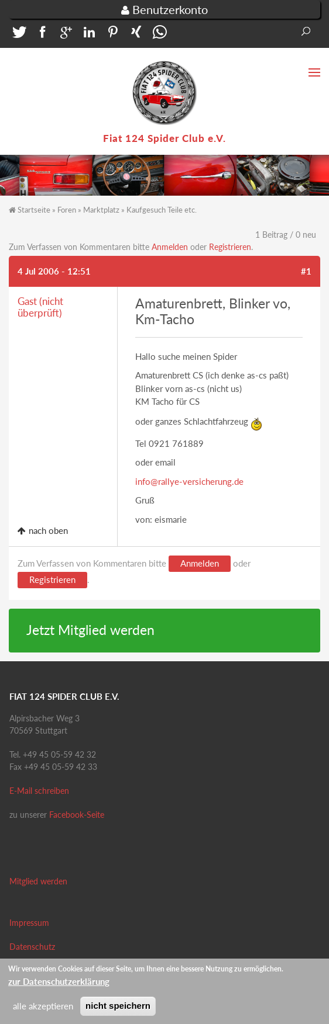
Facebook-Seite (76, 815)
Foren (66, 209)
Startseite (34, 209)
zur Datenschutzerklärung (58, 984)
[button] (17, 35)
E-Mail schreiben (39, 791)
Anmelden (170, 247)
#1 (306, 271)
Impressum (29, 923)
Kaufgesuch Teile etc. (161, 209)
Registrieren (230, 247)
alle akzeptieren (43, 1009)
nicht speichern (117, 1009)
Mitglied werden (38, 881)
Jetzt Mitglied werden (90, 630)
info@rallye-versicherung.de (189, 481)
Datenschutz (32, 947)
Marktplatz (101, 209)
